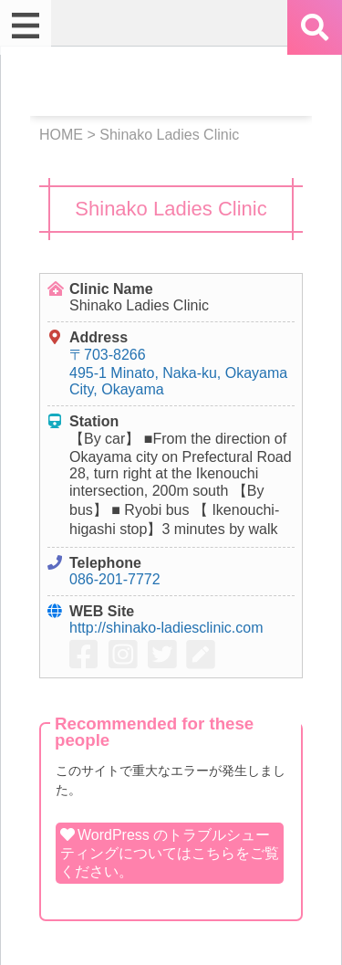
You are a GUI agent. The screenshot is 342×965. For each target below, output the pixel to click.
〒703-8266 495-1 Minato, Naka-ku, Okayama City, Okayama (178, 372)
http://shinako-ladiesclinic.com (166, 627)
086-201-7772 (115, 579)
